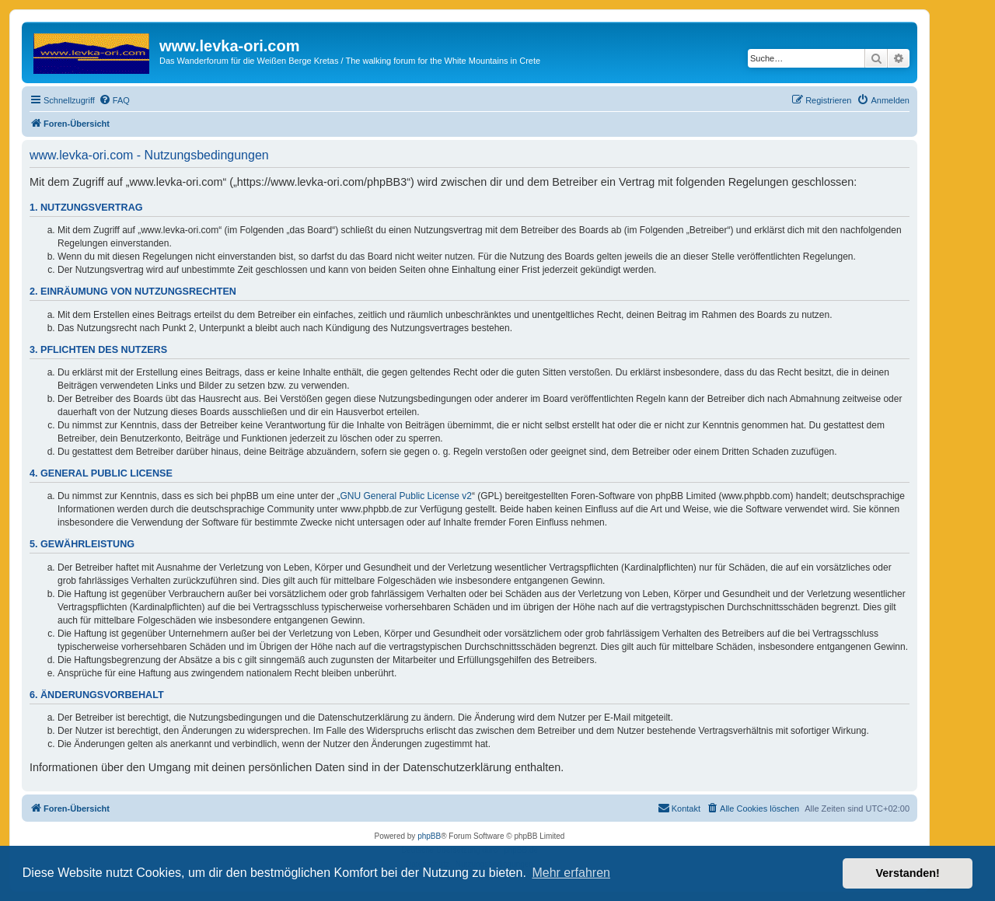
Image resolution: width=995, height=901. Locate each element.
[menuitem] (114, 100)
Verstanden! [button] (908, 873)
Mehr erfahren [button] (571, 872)
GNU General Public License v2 (406, 496)
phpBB (429, 836)
